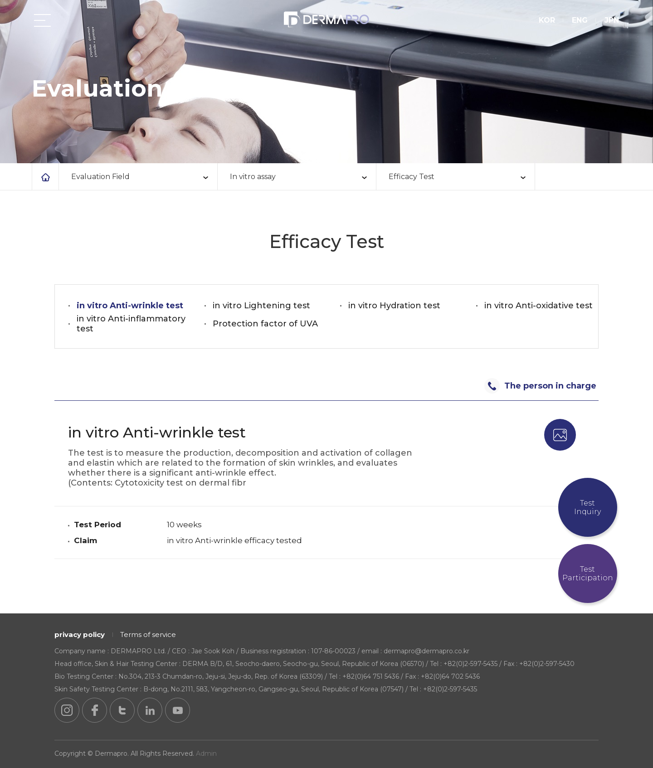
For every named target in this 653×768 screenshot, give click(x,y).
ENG (578, 21)
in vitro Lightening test (261, 306)
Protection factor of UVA (265, 324)
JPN (610, 21)
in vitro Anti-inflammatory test (131, 324)
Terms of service (148, 634)
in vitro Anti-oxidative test (538, 306)
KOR (545, 21)
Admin (206, 753)
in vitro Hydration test (394, 306)
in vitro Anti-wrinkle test (130, 306)
